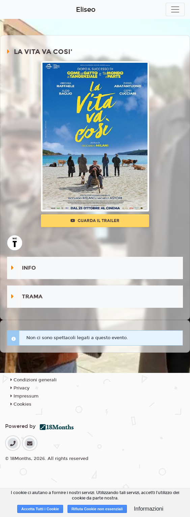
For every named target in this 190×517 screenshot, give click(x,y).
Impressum (24, 396)
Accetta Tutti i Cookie (40, 509)
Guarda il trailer (95, 220)
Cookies (20, 404)
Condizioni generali (33, 380)
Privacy (19, 388)
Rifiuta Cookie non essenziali (97, 509)
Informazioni (148, 509)
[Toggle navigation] (175, 9)
